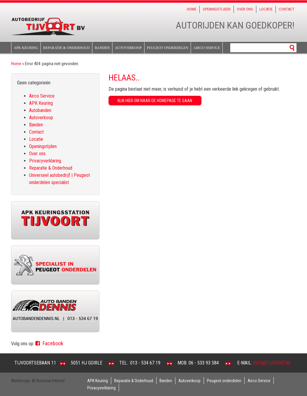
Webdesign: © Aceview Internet (38, 380)
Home (191, 9)
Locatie (266, 9)
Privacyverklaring (45, 161)
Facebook (49, 343)
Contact (286, 9)
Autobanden (40, 110)
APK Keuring (26, 48)
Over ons (245, 9)
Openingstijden (217, 9)
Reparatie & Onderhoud (66, 48)
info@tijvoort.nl (272, 363)
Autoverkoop (128, 48)
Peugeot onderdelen (167, 48)
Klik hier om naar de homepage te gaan (155, 100)
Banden (102, 48)
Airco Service (206, 48)
